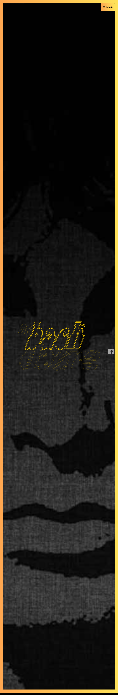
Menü (108, 7)
